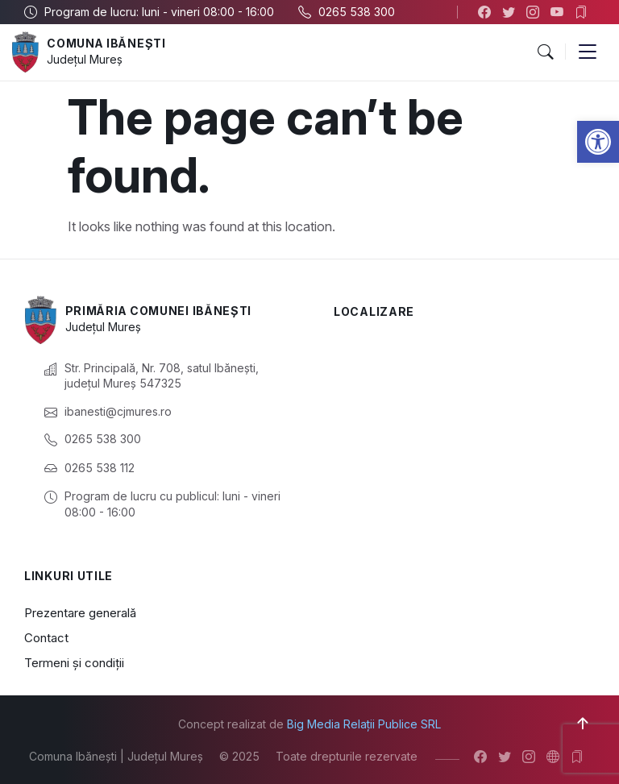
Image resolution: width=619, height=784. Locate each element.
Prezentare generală (80, 612)
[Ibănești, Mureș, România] (464, 415)
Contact (46, 637)
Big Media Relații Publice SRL (364, 724)
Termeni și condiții (74, 662)
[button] (598, 142)
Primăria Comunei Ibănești (160, 310)
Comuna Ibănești (107, 43)
